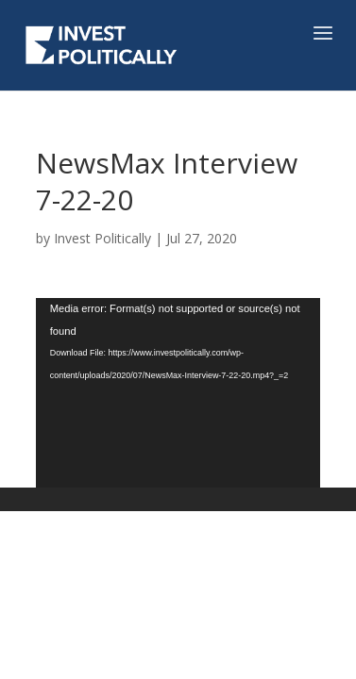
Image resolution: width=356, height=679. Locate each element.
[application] (178, 393)
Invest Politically (102, 238)
